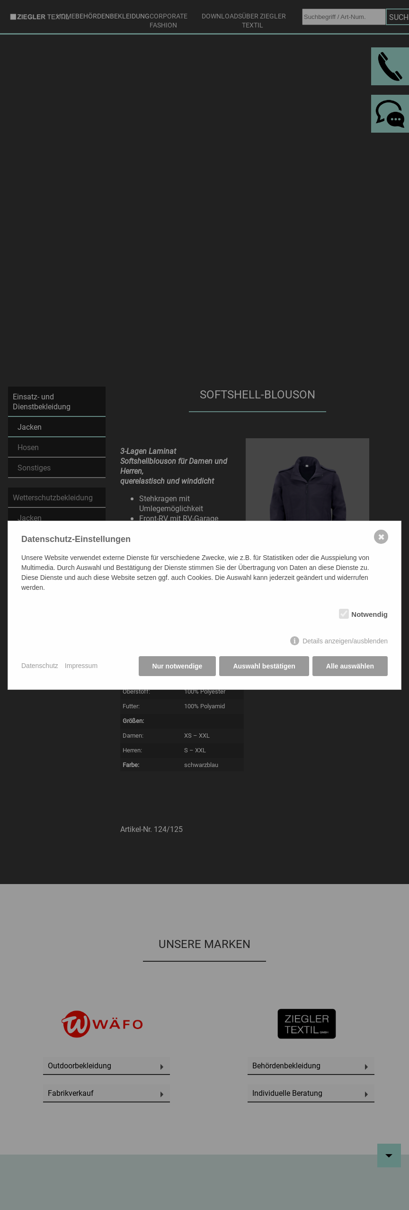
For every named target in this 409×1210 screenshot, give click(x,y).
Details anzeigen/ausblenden (345, 641)
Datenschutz (39, 665)
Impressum (81, 665)
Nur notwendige (177, 666)
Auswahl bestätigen (264, 666)
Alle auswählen (350, 666)
